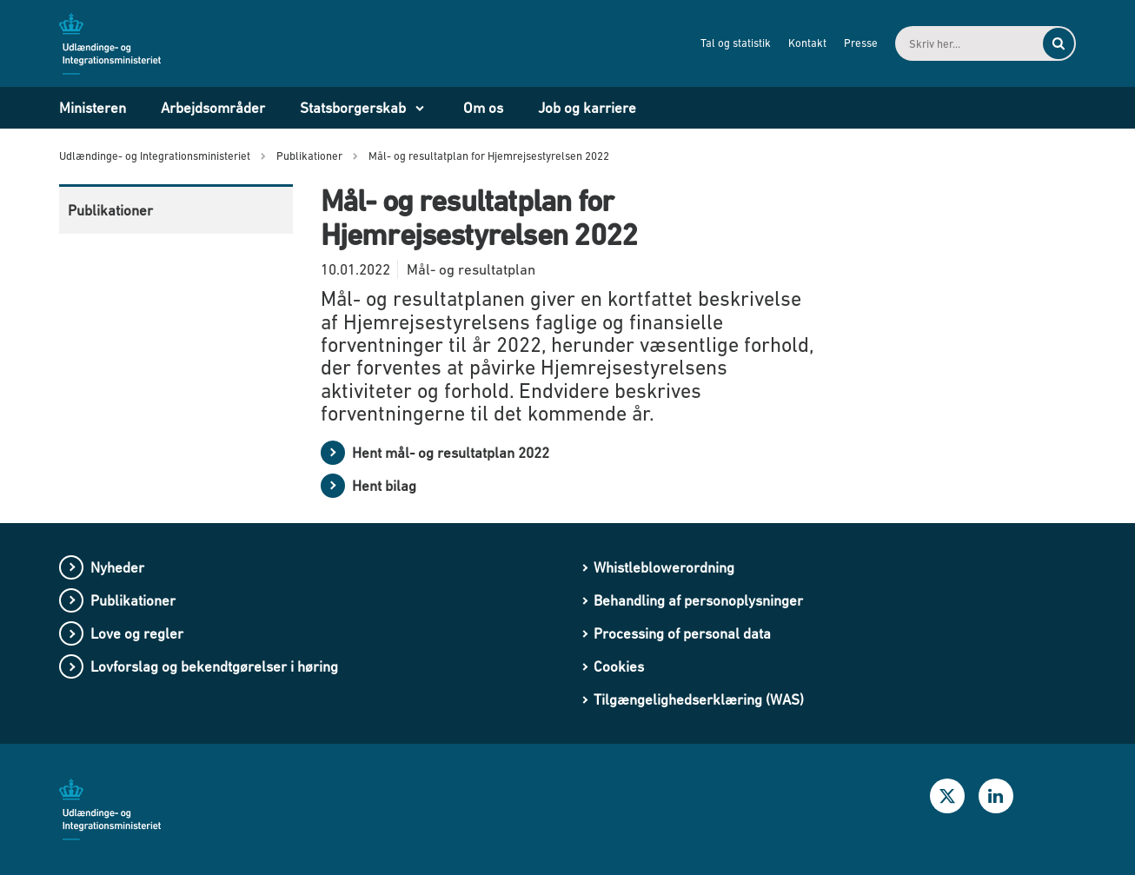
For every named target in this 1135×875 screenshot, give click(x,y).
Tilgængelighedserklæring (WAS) (699, 699)
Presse (861, 43)
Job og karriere (587, 107)
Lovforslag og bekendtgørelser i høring (214, 666)
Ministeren (92, 107)
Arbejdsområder (213, 107)
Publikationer (110, 210)
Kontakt (807, 43)
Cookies (619, 666)
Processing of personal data (682, 633)
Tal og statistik (735, 43)
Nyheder (117, 567)
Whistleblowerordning (664, 567)
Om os (483, 107)
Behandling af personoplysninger (698, 600)
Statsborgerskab (353, 107)
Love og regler (136, 633)
